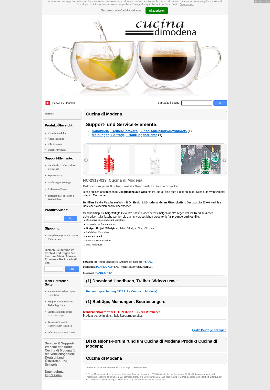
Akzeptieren (157, 10)
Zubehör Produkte (57, 149)
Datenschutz (187, 4)
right (224, 160)
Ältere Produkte (56, 138)
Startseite (163, 102)
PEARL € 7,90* (105, 266)
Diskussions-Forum (57, 189)
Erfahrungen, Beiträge (59, 182)
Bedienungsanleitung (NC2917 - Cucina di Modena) (121, 291)
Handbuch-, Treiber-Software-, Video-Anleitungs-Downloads (139, 131)
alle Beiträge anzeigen (210, 330)
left (86, 160)
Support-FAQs (55, 175)
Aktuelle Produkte (57, 133)
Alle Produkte (55, 144)
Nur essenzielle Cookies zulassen (121, 10)
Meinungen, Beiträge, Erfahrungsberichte (124, 135)
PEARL (148, 261)
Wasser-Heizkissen (61, 332)
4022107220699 (127, 266)
